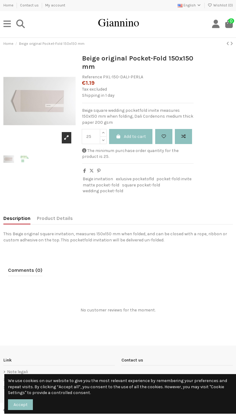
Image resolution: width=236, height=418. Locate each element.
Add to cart (131, 136)
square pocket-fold (141, 185)
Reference (92, 77)
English (189, 5)
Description (16, 218)
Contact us (30, 5)
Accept (21, 404)
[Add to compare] (183, 136)
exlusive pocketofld (135, 179)
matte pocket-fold (101, 185)
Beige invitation (98, 179)
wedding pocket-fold (103, 190)
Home (8, 5)
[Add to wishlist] (163, 136)
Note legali (17, 371)
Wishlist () (220, 5)
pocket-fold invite (173, 179)
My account (55, 5)
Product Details (55, 218)
